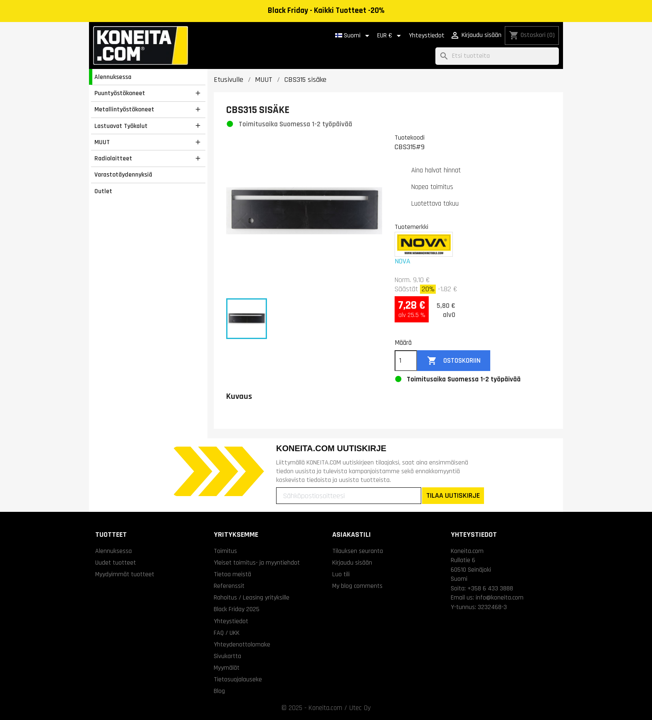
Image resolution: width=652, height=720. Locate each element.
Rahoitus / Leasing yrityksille (251, 597)
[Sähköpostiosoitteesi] (348, 495)
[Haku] (497, 56)
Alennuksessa (112, 77)
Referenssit (229, 586)
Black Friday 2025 (236, 609)
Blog (219, 691)
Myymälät (227, 667)
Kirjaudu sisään (352, 562)
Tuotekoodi (410, 137)
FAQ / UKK (227, 633)
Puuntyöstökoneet (119, 93)
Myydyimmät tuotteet (124, 574)
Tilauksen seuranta (357, 551)
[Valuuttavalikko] (390, 36)
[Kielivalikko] (353, 36)
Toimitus (225, 551)
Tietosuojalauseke (238, 679)
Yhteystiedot (427, 35)
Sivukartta (227, 656)
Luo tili (341, 574)
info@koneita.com (500, 597)
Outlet (103, 191)
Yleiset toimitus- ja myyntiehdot (257, 562)
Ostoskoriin (454, 361)
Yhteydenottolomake (242, 644)
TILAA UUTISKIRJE (453, 495)
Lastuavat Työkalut (121, 126)
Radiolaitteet (113, 158)
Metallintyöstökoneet (124, 109)
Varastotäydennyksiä (123, 174)
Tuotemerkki (411, 227)
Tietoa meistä (232, 574)
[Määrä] (406, 360)
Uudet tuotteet (115, 562)
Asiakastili (351, 534)
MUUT (102, 142)
